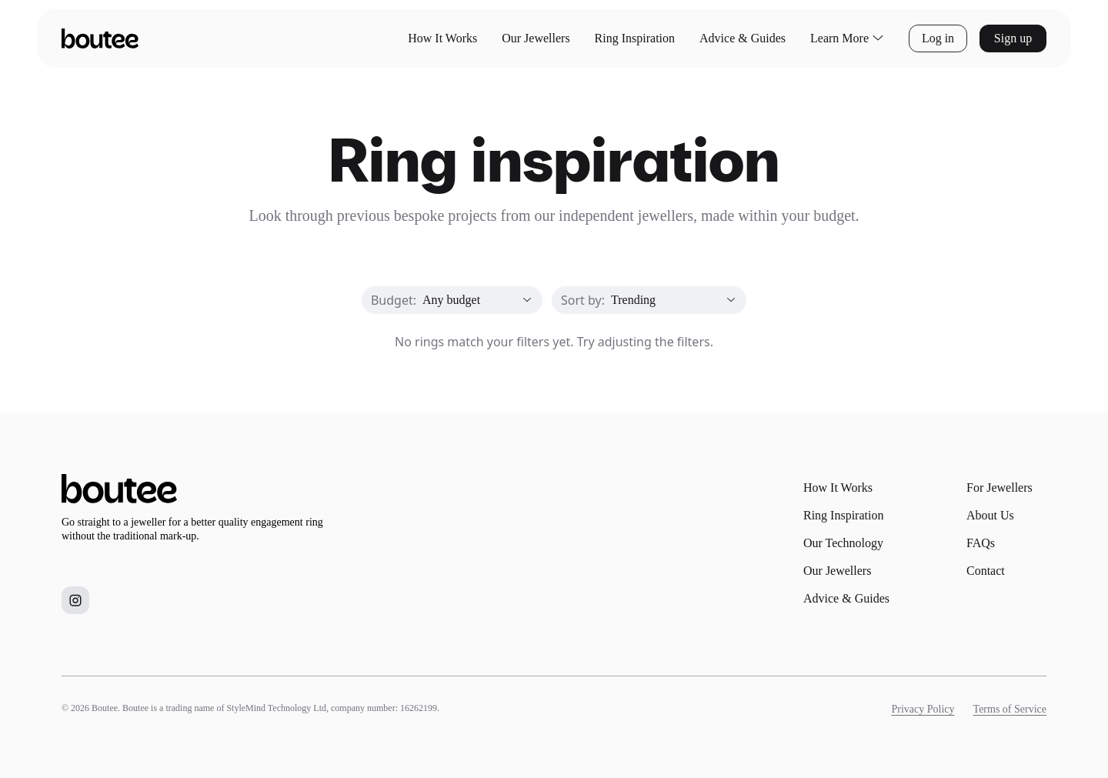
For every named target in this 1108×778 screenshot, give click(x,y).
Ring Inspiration (635, 38)
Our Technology (843, 542)
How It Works (442, 38)
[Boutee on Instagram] (75, 600)
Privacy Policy (923, 709)
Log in (938, 38)
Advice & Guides (742, 38)
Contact (985, 570)
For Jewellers (999, 487)
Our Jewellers (535, 38)
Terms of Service (1009, 709)
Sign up (1013, 38)
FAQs (980, 542)
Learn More (847, 38)
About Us (990, 515)
